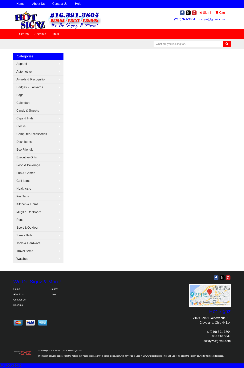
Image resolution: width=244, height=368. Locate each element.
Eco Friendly (24, 149)
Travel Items (24, 251)
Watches (22, 258)
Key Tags (22, 196)
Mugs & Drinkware (28, 212)
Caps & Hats (25, 118)
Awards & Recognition (31, 79)
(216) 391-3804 (184, 19)
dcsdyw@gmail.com (211, 19)
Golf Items (23, 180)
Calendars (23, 102)
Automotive (24, 71)
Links (55, 34)
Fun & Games (25, 173)
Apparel (21, 63)
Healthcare (23, 188)
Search (24, 34)
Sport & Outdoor (27, 227)
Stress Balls (24, 235)
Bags (19, 95)
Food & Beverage (28, 165)
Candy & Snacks (27, 110)
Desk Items (24, 141)
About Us (38, 3)
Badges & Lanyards (29, 87)
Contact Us (59, 3)
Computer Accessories (31, 134)
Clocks (21, 126)
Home (20, 3)
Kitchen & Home (27, 204)
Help (78, 3)
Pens (19, 219)
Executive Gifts (26, 157)
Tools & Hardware (28, 243)
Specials (40, 34)
